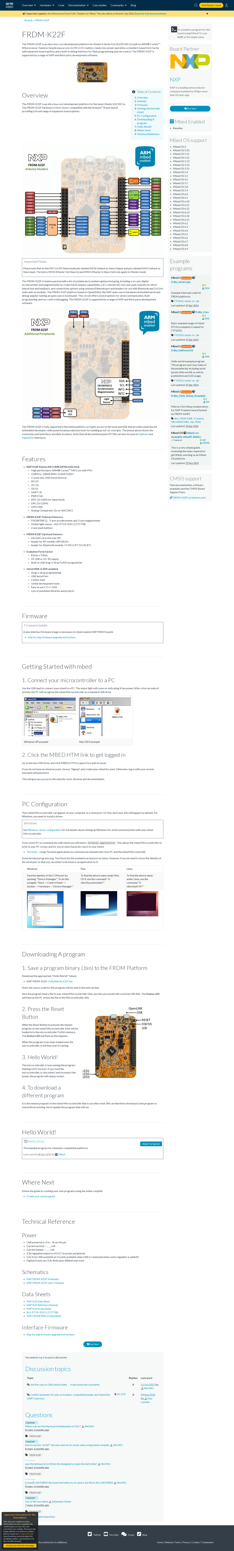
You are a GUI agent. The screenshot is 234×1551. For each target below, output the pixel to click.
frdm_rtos (190, 312)
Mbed (61, 1154)
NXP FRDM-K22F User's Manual (45, 1282)
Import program (151, 1143)
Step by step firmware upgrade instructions (52, 637)
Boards (28, 20)
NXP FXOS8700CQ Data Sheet (43, 1315)
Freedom (199, 418)
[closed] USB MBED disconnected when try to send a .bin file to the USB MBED (69, 1482)
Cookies (196, 1542)
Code (61, 5)
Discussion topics (48, 1368)
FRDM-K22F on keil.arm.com (188, 497)
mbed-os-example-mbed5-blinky (186, 434)
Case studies (100, 5)
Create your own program (40, 1196)
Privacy (186, 1542)
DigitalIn (143, 434)
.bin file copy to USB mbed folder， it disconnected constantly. (65, 1384)
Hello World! (144, 126)
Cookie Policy (25, 1534)
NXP (175, 79)
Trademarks (208, 1542)
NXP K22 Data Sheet (38, 1301)
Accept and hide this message (20, 1545)
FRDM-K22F (35, 1436)
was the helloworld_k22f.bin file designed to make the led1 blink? (61, 1463)
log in (42, 1357)
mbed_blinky (36, 1141)
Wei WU (149, 1387)
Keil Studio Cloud (211, 5)
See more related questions (40, 1516)
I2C (118, 1394)
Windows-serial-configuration (44, 829)
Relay (198, 421)
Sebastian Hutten (61, 1501)
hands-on (190, 301)
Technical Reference (148, 133)
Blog (133, 5)
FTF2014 (179, 301)
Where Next (144, 130)
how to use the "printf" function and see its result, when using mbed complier (67, 1444)
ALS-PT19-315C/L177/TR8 (42, 1312)
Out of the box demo (37, 1501)
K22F (123, 1394)
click (176, 418)
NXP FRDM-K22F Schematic (42, 1278)
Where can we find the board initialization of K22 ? (53, 1425)
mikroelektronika (180, 421)
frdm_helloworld (183, 348)
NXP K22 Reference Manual (42, 1304)
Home (160, 1542)
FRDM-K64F (186, 418)
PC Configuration (146, 115)
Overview (142, 97)
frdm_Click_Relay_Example (188, 393)
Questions (38, 1414)
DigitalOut (28, 437)
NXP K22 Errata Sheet (38, 1308)
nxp (192, 421)
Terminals (31, 851)
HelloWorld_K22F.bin (60, 980)
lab (197, 301)
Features (142, 101)
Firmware (142, 104)
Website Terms (173, 1542)
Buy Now (93, 1343)
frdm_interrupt (183, 279)
